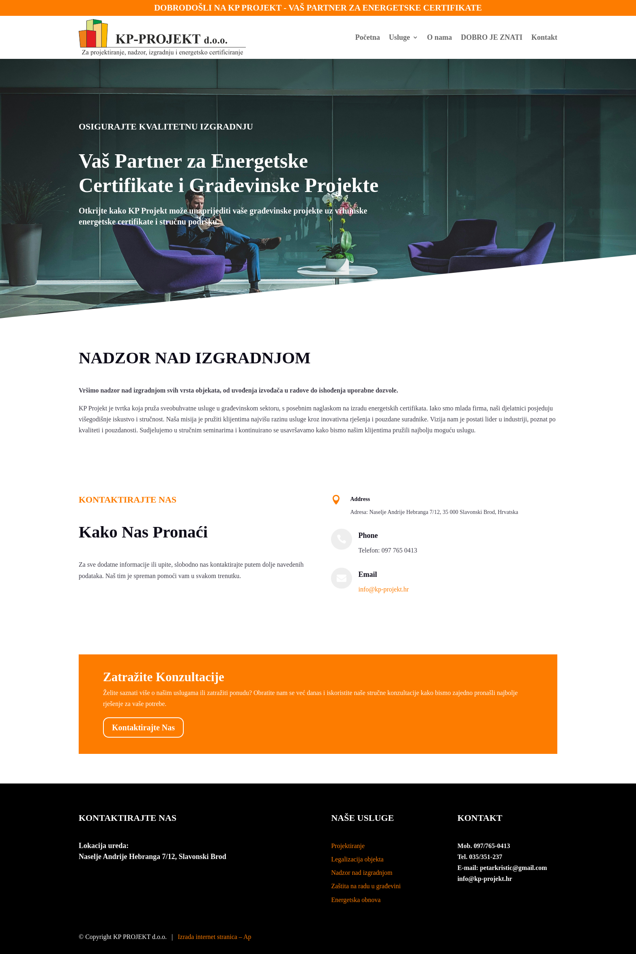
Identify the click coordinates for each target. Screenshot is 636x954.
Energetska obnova (355, 899)
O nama (439, 37)
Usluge (399, 37)
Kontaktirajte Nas (143, 727)
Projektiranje (348, 845)
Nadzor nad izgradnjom (361, 872)
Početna (367, 37)
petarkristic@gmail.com (513, 867)
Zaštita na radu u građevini (366, 886)
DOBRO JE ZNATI (491, 37)
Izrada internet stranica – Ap (214, 936)
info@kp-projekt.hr (383, 589)
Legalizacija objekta (357, 859)
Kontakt (544, 37)
